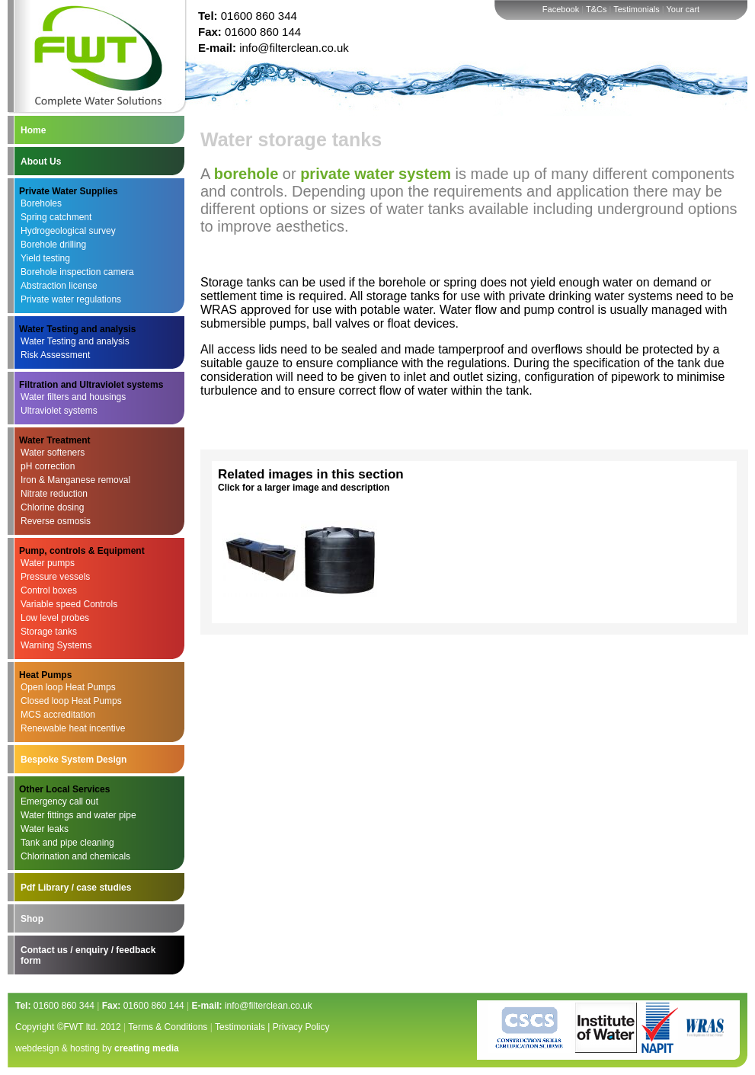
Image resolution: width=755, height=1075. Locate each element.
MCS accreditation (58, 714)
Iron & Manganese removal (75, 480)
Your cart (683, 9)
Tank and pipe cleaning (67, 842)
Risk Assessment (55, 355)
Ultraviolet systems (59, 410)
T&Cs (596, 9)
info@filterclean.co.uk (294, 47)
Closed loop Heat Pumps (71, 701)
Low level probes (55, 618)
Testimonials (636, 9)
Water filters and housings (73, 397)
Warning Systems (56, 645)
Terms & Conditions (167, 1027)
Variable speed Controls (69, 604)
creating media (146, 1048)
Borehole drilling (53, 244)
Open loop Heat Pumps (68, 687)
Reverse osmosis (56, 521)
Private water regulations (71, 299)
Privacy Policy (301, 1027)
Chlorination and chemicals (75, 856)
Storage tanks (49, 631)
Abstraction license (59, 285)
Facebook (560, 9)
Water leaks (45, 829)
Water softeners (53, 452)
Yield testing (45, 258)
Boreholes (41, 203)
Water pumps (48, 563)
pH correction (48, 466)
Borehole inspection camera (77, 272)
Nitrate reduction (54, 493)
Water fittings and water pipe (78, 815)
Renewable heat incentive (73, 728)
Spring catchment (56, 217)
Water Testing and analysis (75, 341)
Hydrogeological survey (68, 231)
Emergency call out (59, 801)
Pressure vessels (55, 576)
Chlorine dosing (52, 507)
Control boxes (49, 590)
